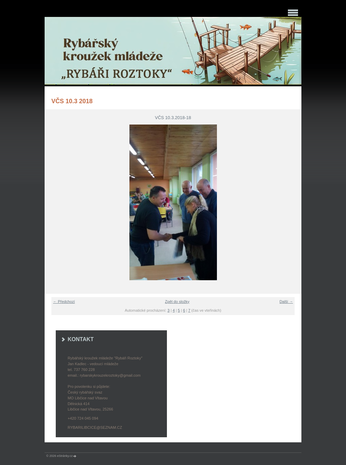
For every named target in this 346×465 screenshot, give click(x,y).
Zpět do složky (177, 302)
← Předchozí (64, 302)
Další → (286, 302)
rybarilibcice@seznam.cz (95, 427)
